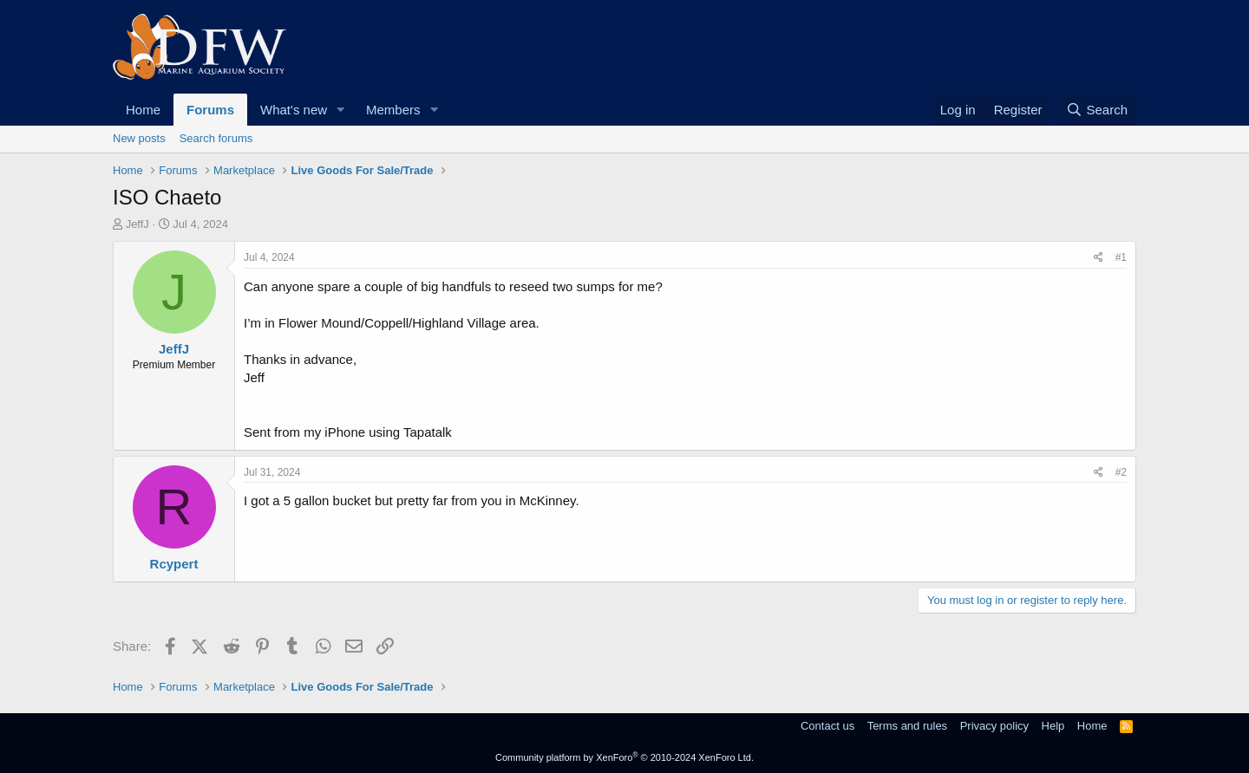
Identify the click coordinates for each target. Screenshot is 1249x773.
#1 (1121, 257)
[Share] (1098, 258)
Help (1053, 725)
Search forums (216, 138)
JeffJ (137, 224)
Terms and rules (907, 725)
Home (143, 109)
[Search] (1096, 110)
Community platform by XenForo (624, 757)
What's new (293, 109)
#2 (1121, 472)
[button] (341, 110)
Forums (210, 109)
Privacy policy (994, 725)
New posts (139, 138)
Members (393, 109)
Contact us (827, 725)
